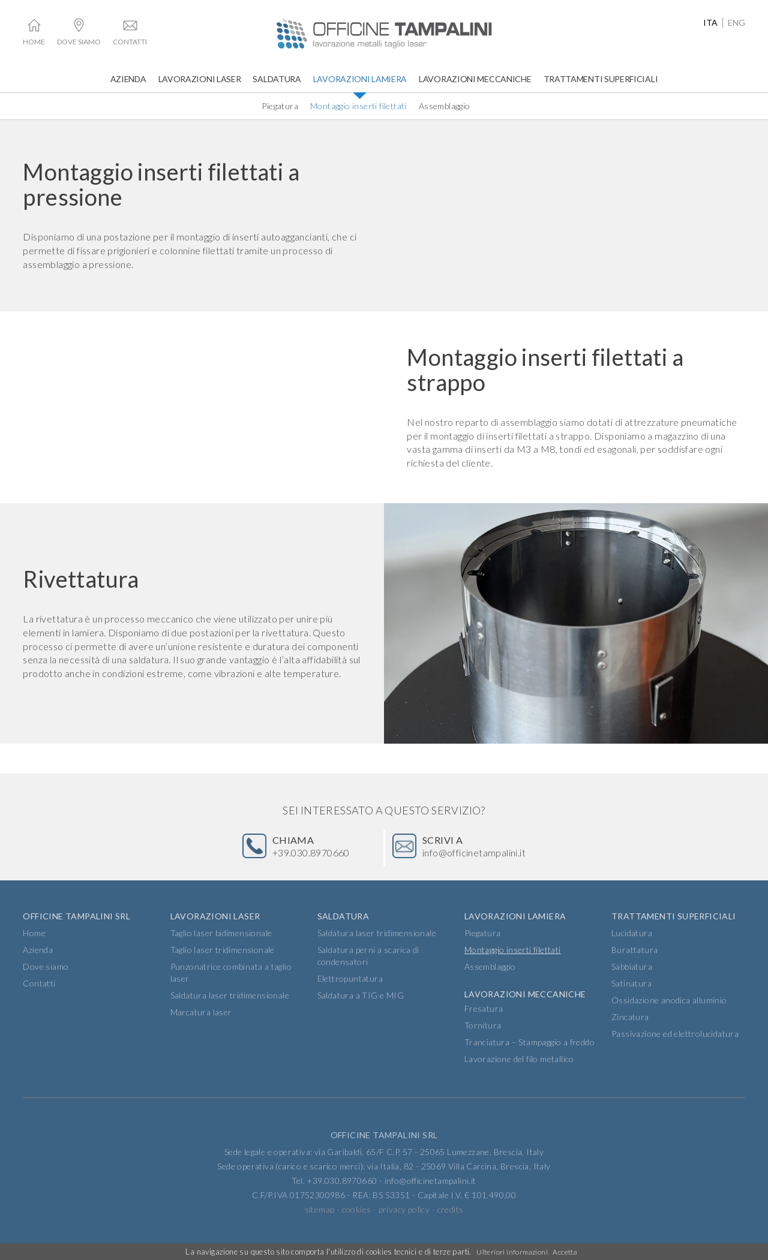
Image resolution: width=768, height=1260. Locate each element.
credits (450, 1222)
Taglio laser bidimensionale (221, 946)
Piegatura (280, 106)
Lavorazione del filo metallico (519, 1072)
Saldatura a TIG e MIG (360, 1008)
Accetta (566, 1251)
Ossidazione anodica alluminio (669, 1013)
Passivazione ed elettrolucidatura (675, 1047)
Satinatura (631, 996)
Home (34, 41)
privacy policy (404, 1222)
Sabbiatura (631, 980)
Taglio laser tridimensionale (222, 963)
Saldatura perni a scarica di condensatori (368, 969)
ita (710, 23)
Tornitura (483, 1038)
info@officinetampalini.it (487, 852)
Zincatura (630, 1030)
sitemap (320, 1222)
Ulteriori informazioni (511, 1251)
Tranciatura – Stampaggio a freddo (529, 1055)
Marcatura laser (201, 1025)
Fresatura (483, 1022)
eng (736, 23)
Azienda (128, 79)
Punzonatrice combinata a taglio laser (231, 986)
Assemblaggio (444, 106)
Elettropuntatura (350, 992)
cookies (356, 1222)
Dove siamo (79, 41)
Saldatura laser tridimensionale (229, 1008)
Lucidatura (631, 946)
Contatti (130, 41)
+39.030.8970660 (317, 852)
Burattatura (634, 963)
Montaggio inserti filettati (358, 106)
